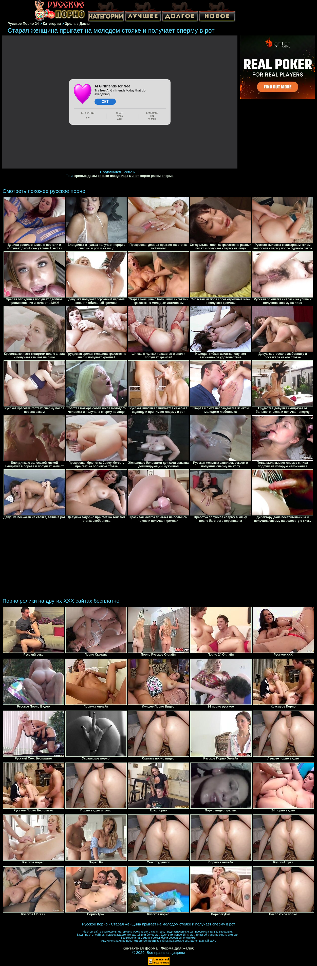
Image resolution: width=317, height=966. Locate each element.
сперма (168, 176)
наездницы (119, 176)
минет (134, 176)
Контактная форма (140, 948)
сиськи (103, 176)
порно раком (150, 176)
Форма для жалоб (177, 948)
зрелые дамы (85, 176)
